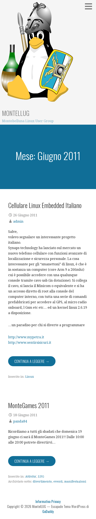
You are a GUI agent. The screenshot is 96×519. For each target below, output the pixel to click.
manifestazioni (75, 481)
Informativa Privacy (48, 501)
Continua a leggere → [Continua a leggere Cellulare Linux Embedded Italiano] (31, 361)
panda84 (20, 421)
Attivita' (30, 476)
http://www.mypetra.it (26, 337)
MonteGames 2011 (28, 405)
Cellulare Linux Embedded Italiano (45, 205)
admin (18, 221)
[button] (90, 6)
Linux (29, 376)
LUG (41, 476)
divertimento (42, 481)
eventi (58, 481)
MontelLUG (15, 113)
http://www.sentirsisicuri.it (29, 343)
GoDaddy (48, 511)
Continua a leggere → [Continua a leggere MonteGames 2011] (31, 461)
